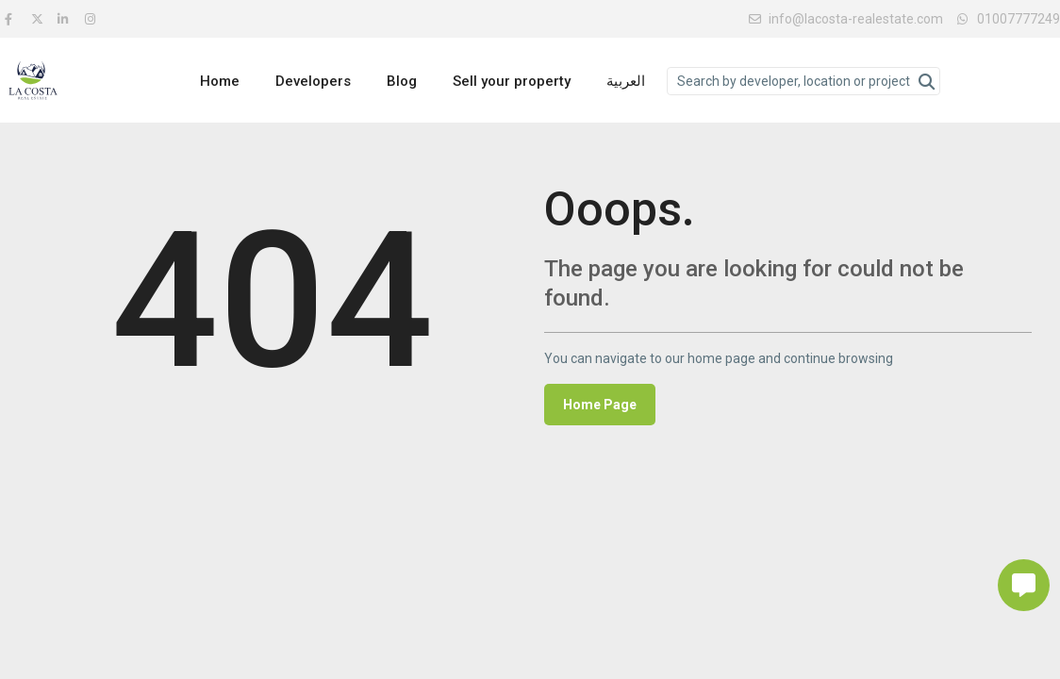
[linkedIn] (66, 19)
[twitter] (39, 19)
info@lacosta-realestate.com (846, 18)
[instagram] (92, 19)
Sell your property (512, 81)
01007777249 (1018, 18)
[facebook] (13, 19)
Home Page (600, 404)
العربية (625, 81)
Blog (402, 81)
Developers (313, 81)
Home (220, 81)
